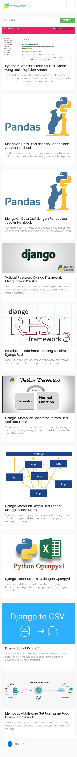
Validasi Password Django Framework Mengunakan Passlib (33, 279)
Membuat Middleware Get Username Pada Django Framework (37, 715)
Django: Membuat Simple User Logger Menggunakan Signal (33, 508)
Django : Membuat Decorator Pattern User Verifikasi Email (36, 420)
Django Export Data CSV (23, 648)
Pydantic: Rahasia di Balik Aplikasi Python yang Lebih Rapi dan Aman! (35, 68)
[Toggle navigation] (70, 4)
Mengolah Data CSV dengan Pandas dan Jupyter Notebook (36, 221)
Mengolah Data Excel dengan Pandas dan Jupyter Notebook (37, 146)
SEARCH (67, 20)
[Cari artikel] (31, 20)
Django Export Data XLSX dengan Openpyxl (37, 579)
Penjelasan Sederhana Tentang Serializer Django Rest (36, 353)
